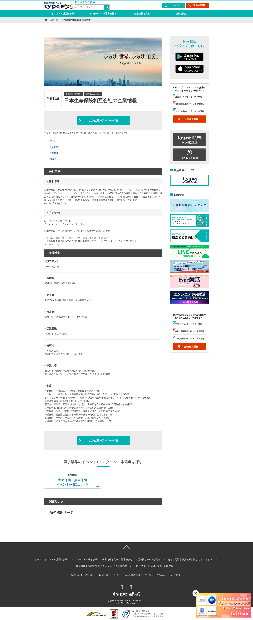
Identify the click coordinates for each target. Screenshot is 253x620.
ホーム (38, 559)
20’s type (161, 575)
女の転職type (89, 575)
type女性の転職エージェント (139, 575)
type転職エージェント (110, 575)
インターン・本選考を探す (102, 13)
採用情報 (92, 565)
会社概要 (80, 565)
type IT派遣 (174, 575)
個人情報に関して (191, 559)
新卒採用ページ (62, 512)
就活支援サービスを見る (147, 559)
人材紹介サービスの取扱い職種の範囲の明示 (152, 565)
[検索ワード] (89, 7)
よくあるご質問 (171, 559)
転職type (75, 575)
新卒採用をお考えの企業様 (113, 565)
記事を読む (181, 13)
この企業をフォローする (103, 120)
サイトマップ (210, 559)
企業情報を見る (142, 13)
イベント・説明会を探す (63, 13)
